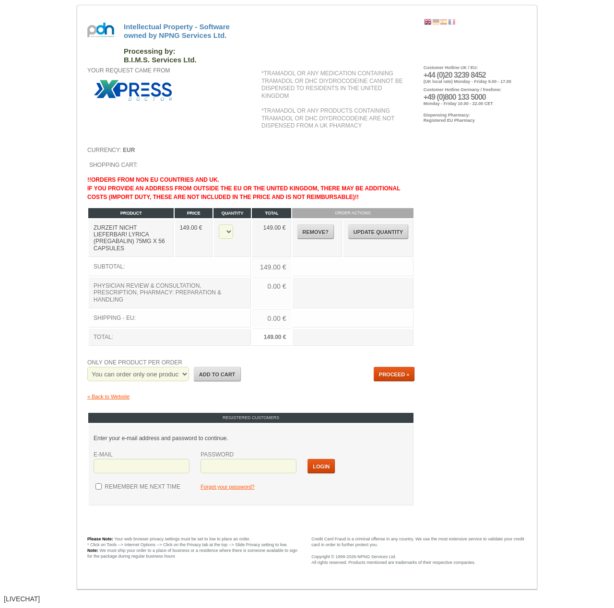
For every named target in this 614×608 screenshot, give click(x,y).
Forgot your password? (228, 487)
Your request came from (128, 70)
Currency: (111, 150)
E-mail (103, 454)
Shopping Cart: (250, 254)
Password (217, 454)
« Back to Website (108, 396)
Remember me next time (141, 486)
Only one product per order (134, 362)
